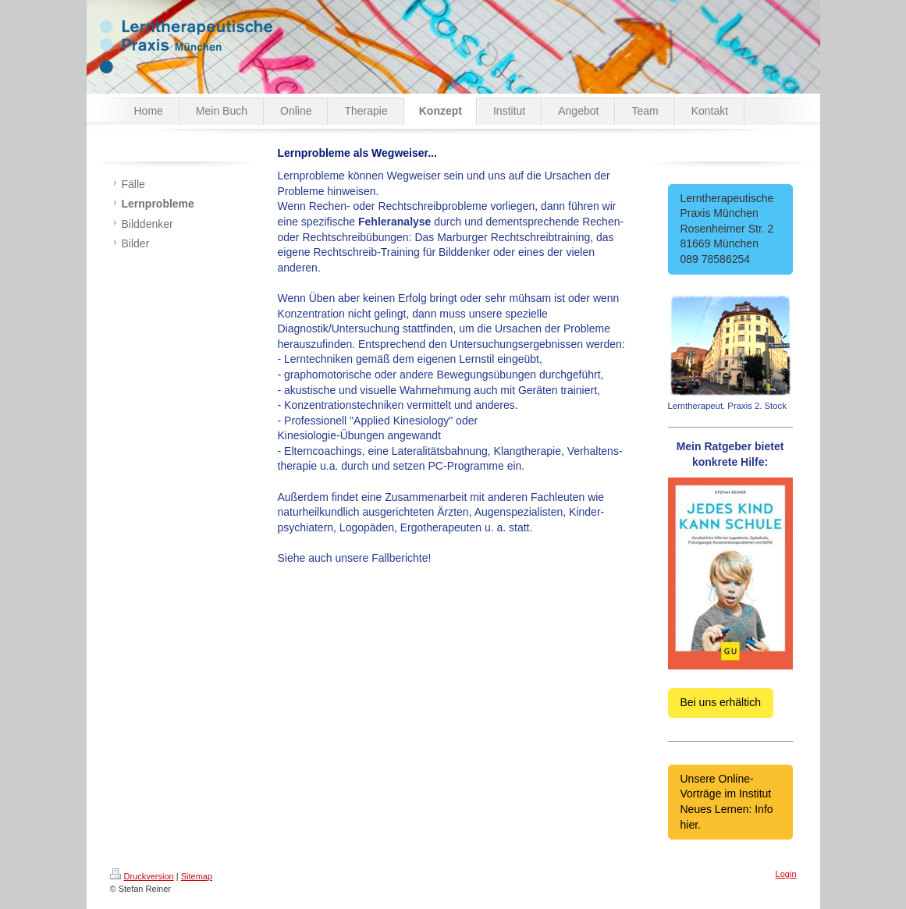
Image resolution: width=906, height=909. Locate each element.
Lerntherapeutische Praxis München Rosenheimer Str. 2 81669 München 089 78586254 (730, 228)
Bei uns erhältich (721, 702)
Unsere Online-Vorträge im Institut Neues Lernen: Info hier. (726, 801)
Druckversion (142, 876)
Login (786, 874)
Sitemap (196, 876)
